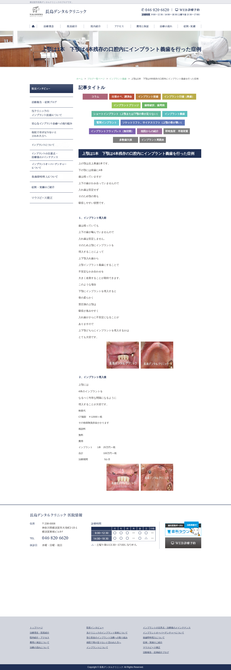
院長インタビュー (95, 627)
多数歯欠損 (125, 139)
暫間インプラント (107, 122)
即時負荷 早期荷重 (176, 131)
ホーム (79, 78)
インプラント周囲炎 (152, 139)
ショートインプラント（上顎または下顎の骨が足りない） (126, 113)
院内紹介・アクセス (39, 637)
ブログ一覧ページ (96, 78)
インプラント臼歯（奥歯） (179, 96)
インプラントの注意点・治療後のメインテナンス (167, 627)
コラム (95, 96)
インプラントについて (97, 647)
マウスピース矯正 (151, 647)
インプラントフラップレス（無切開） (112, 131)
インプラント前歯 (148, 96)
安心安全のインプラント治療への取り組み (107, 637)
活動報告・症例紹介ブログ (156, 652)
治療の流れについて (39, 647)
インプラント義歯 (118, 78)
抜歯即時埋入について (154, 637)
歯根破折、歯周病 (154, 105)
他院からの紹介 (149, 131)
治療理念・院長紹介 (39, 632)
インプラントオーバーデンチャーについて (163, 632)
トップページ (36, 627)
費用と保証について (39, 642)
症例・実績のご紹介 (152, 642)
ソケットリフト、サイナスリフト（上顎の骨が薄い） (152, 122)
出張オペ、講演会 (122, 96)
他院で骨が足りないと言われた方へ (103, 642)
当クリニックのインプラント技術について (107, 632)
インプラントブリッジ (126, 105)
